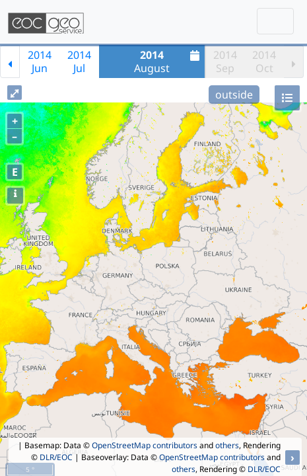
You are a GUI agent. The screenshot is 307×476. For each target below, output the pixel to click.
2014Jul (79, 61)
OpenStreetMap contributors (144, 445)
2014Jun (39, 61)
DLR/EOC (56, 457)
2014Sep (225, 61)
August (168, 61)
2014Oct (264, 61)
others (227, 445)
